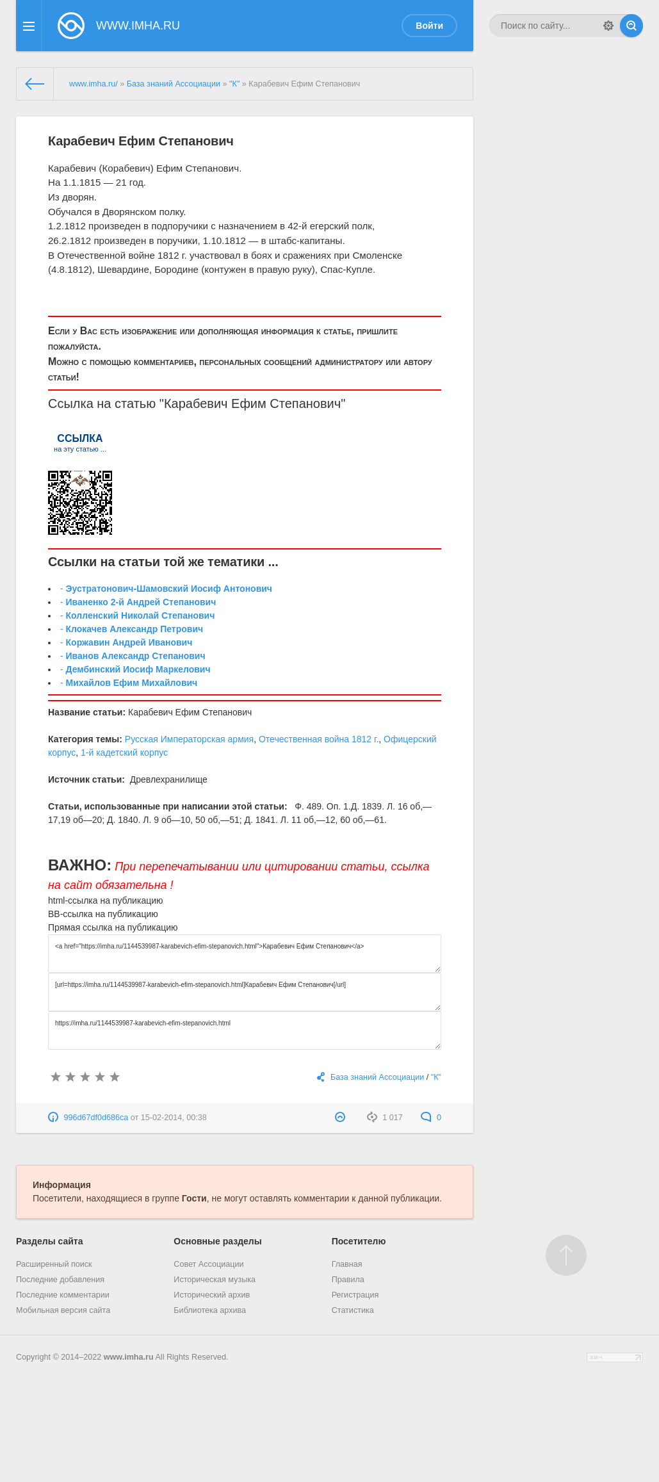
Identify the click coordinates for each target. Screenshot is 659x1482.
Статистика (353, 1310)
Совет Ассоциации (208, 1264)
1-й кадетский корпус (124, 752)
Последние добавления (60, 1279)
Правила (348, 1279)
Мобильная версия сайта (63, 1310)
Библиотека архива (210, 1310)
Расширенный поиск (54, 1264)
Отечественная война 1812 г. (318, 739)
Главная (347, 1264)
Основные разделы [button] (217, 1241)
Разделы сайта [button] (49, 1241)
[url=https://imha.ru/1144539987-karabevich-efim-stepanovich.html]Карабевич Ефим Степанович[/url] (244, 992)
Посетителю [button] (359, 1241)
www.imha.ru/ (93, 83)
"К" (234, 83)
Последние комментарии (63, 1295)
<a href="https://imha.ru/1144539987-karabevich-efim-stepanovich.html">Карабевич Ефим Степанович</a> (244, 953)
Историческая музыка (215, 1279)
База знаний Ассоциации (173, 83)
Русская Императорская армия (189, 739)
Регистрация (355, 1295)
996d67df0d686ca (96, 1117)
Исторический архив (212, 1295)
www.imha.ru (129, 1357)
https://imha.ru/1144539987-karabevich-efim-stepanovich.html (244, 1030)
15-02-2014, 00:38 (174, 1117)
